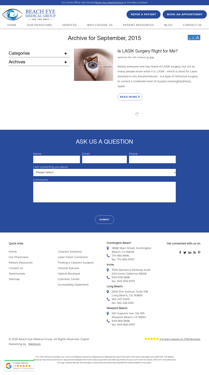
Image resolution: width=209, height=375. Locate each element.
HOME (12, 25)
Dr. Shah (150, 57)
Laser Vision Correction (73, 257)
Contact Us (16, 268)
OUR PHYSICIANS (39, 25)
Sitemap (14, 279)
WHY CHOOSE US (100, 25)
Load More (137, 114)
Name (37, 154)
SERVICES (69, 25)
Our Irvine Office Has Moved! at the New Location (104, 2)
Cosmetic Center (69, 279)
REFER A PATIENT (143, 14)
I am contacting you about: (51, 167)
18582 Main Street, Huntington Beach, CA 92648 (129, 249)
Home (13, 251)
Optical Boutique (69, 274)
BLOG (168, 25)
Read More (130, 97)
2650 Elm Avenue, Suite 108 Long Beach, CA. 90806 (127, 293)
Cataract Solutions (70, 251)
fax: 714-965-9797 (123, 259)
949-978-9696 (118, 277)
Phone (134, 154)
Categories (19, 53)
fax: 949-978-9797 (123, 281)
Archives (17, 61)
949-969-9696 (118, 321)
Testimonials (17, 274)
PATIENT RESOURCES (138, 25)
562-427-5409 (118, 299)
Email (86, 154)
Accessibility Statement (73, 285)
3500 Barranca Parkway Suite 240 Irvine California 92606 (129, 271)
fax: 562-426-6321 (123, 303)
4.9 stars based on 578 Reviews (172, 339)
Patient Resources (21, 262)
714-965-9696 (118, 256)
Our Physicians (18, 257)
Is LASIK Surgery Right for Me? (148, 51)
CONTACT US (192, 25)
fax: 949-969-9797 (123, 325)
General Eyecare (68, 268)
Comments (41, 180)
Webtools (34, 344)
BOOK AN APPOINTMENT (184, 14)
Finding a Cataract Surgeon (76, 262)
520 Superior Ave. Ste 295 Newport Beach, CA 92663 (126, 315)
